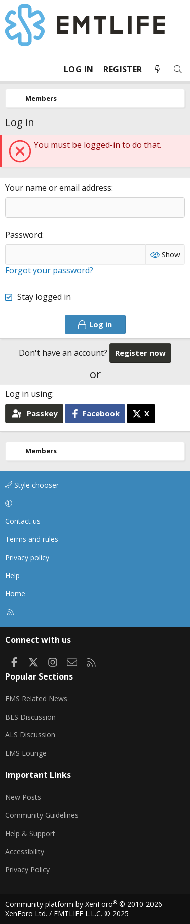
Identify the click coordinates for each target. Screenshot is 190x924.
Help (12, 575)
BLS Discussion (30, 717)
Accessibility (24, 851)
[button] (93, 503)
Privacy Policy (27, 869)
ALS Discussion (30, 735)
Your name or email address (58, 187)
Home (15, 593)
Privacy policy (27, 557)
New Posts (23, 797)
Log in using (28, 393)
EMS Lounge (26, 753)
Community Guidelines (42, 815)
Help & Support (30, 833)
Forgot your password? (49, 270)
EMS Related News (36, 698)
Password (23, 234)
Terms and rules (31, 539)
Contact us (23, 521)
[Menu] (13, 69)
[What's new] (157, 69)
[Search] (178, 69)
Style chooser (32, 485)
